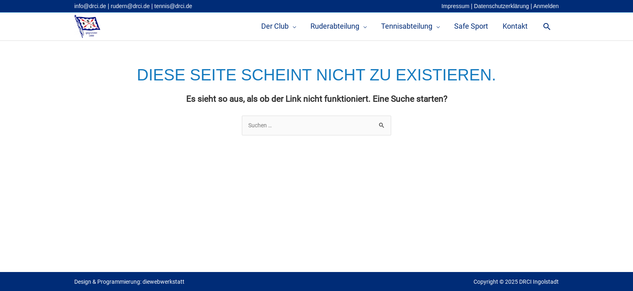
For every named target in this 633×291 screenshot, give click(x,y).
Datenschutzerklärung (501, 6)
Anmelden (546, 6)
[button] (546, 26)
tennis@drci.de (173, 6)
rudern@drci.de (130, 6)
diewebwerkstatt (163, 281)
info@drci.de (90, 6)
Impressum (455, 6)
